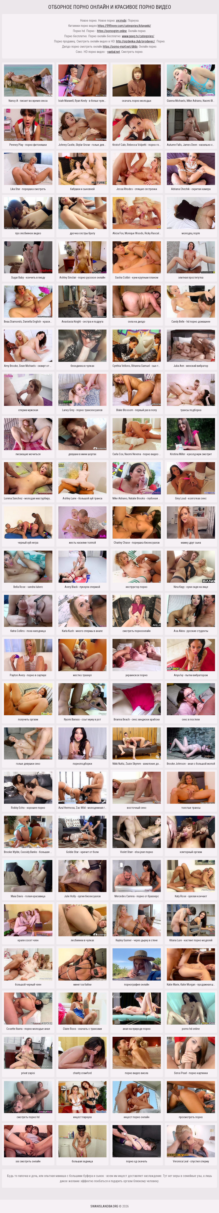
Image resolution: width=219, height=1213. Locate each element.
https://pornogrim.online (112, 31)
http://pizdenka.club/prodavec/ (135, 41)
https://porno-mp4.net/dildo (120, 46)
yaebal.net (113, 52)
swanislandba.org (104, 1206)
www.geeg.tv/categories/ (138, 36)
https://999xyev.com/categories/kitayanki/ (124, 26)
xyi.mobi (121, 20)
